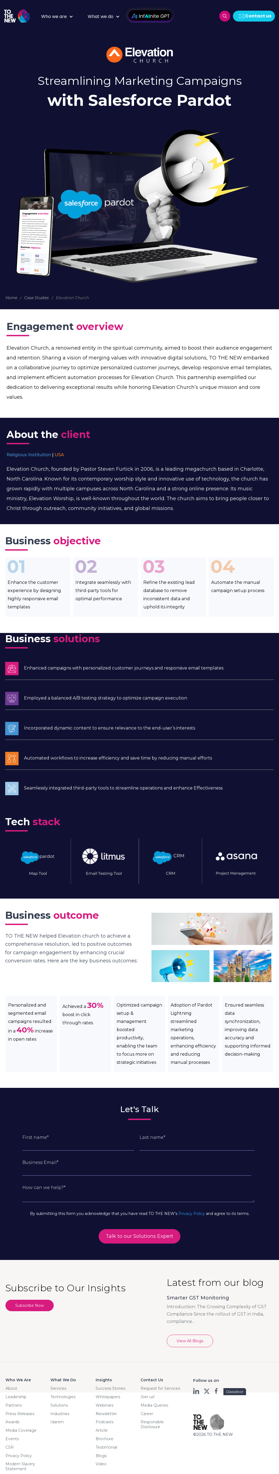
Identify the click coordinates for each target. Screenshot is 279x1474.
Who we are (54, 16)
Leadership (15, 1396)
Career (147, 1413)
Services (58, 1388)
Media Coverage (21, 1430)
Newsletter (106, 1413)
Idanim (57, 1421)
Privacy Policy (191, 1213)
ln (196, 1391)
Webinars (104, 1405)
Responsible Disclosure (152, 1424)
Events (12, 1438)
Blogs (101, 1455)
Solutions (59, 1405)
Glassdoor (235, 1391)
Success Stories (110, 1388)
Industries (59, 1413)
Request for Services (160, 1388)
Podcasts (104, 1421)
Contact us (258, 16)
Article (102, 1430)
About (11, 1388)
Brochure (104, 1438)
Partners (13, 1405)
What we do (100, 16)
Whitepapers (108, 1396)
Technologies (62, 1396)
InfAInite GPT (150, 16)
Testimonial (106, 1447)
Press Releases (19, 1413)
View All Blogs (190, 1340)
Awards (12, 1421)
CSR (9, 1447)
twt (206, 1391)
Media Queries (154, 1405)
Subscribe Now (29, 1305)
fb (216, 1391)
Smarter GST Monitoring (198, 1298)
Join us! (147, 1396)
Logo (19, 16)
